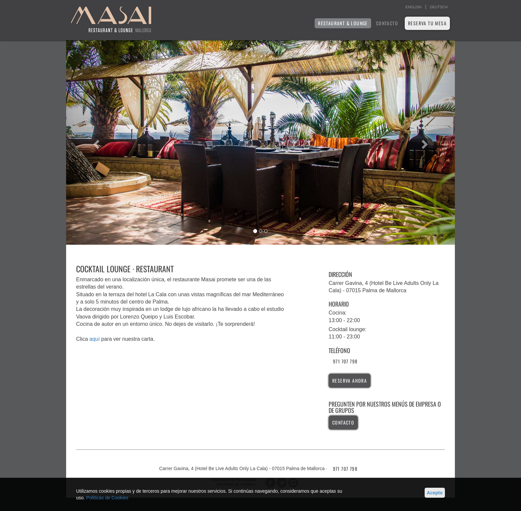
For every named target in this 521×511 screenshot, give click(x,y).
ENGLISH (413, 7)
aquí (94, 339)
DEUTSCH (439, 7)
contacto (343, 422)
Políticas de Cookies (107, 497)
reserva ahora (349, 380)
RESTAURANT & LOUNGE (343, 23)
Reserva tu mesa (427, 23)
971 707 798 (345, 361)
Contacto (387, 23)
